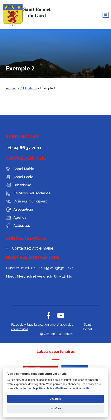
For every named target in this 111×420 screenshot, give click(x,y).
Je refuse (55, 408)
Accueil (11, 88)
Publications (28, 88)
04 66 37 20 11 (28, 147)
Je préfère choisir (43, 388)
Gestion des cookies (58, 334)
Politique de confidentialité (72, 388)
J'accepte (55, 398)
